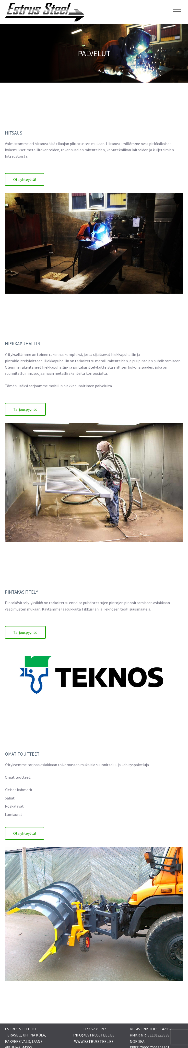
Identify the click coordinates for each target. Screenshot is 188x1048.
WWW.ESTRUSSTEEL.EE (94, 1041)
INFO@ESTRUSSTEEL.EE (94, 1035)
